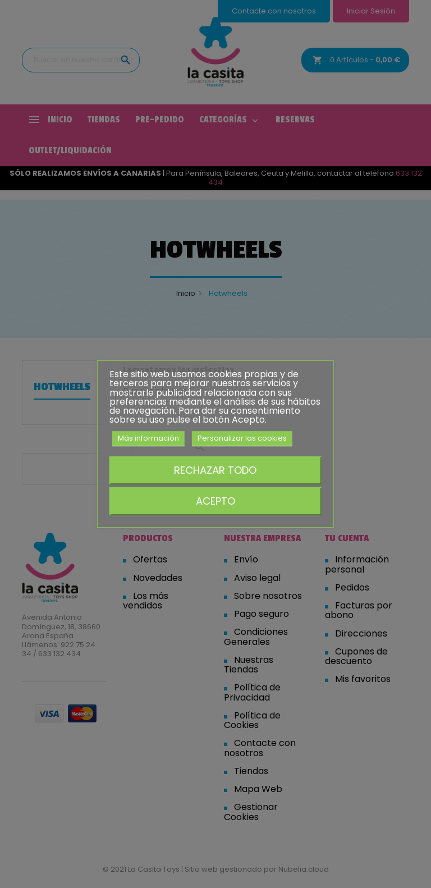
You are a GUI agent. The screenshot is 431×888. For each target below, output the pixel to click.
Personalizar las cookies (242, 438)
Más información (148, 438)
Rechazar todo (215, 470)
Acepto (215, 501)
